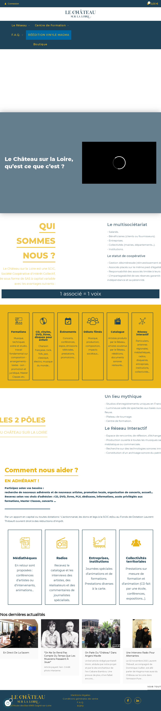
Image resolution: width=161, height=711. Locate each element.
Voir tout (154, 686)
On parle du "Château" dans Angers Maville (100, 654)
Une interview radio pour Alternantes (140, 654)
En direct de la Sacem (16, 652)
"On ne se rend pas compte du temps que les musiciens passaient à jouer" (59, 657)
